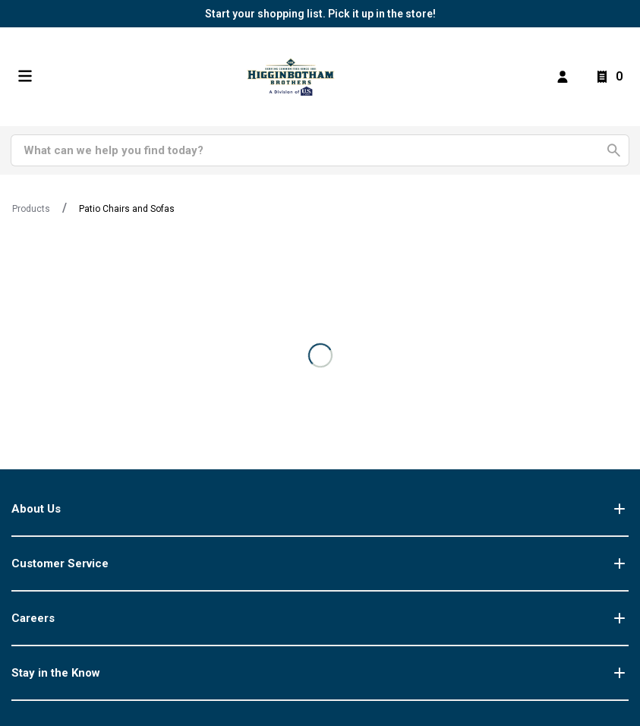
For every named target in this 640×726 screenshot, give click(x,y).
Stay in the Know (320, 673)
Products (31, 209)
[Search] (311, 150)
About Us (320, 509)
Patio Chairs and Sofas (127, 209)
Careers (320, 618)
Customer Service (320, 563)
